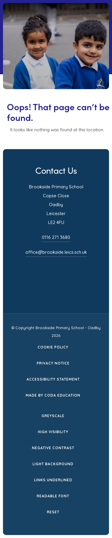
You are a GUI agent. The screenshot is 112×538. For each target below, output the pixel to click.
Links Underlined (53, 480)
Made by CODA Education (53, 395)
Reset (53, 512)
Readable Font (53, 496)
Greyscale (53, 416)
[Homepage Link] (61, 24)
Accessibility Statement (53, 379)
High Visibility (53, 432)
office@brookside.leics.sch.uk (56, 252)
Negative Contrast (53, 448)
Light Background (53, 464)
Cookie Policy (53, 347)
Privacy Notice (53, 363)
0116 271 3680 (56, 237)
